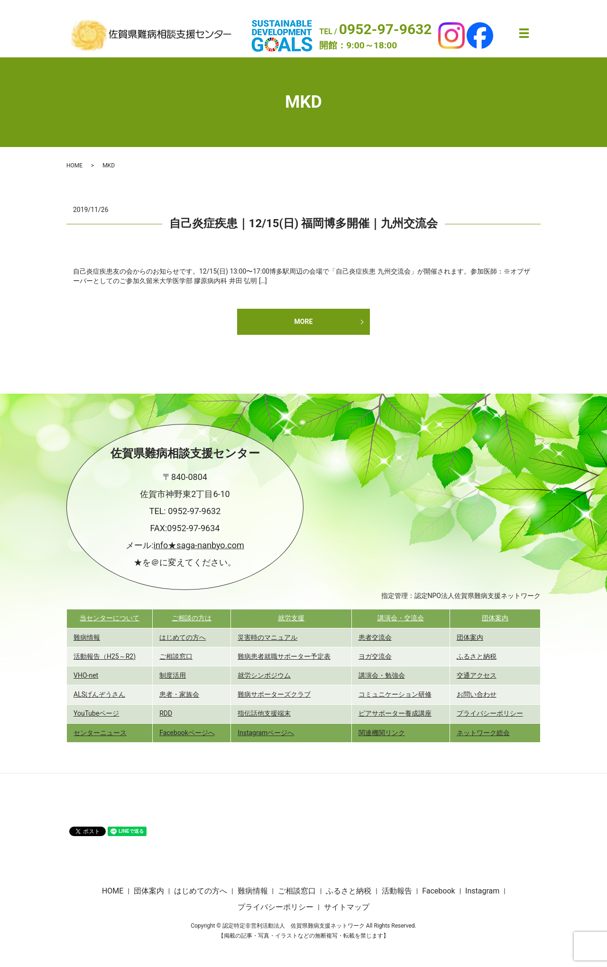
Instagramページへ (266, 733)
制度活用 (172, 675)
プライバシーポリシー (490, 713)
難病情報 (87, 637)
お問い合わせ (477, 694)
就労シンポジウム (264, 675)
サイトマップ (346, 907)
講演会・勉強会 (382, 675)
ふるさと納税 (477, 656)
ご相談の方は (192, 618)
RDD (165, 713)
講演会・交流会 (400, 618)
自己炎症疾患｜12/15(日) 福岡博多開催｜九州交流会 (303, 223)
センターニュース (100, 733)
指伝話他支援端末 (264, 713)
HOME (74, 165)
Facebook (438, 890)
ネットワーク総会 (483, 733)
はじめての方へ (182, 637)
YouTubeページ (96, 713)
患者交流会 (375, 637)
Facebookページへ (187, 733)
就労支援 (291, 618)
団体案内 (495, 618)
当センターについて (109, 618)
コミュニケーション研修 (395, 694)
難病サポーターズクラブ (274, 694)
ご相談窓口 (176, 656)
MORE (303, 321)
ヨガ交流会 (375, 656)
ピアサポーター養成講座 (395, 713)
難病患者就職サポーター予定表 (284, 656)
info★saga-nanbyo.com (199, 545)
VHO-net (86, 675)
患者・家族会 (179, 694)
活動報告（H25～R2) (105, 656)
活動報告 (397, 890)
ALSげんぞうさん (99, 694)
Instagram (482, 890)
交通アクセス (477, 675)
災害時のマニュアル (267, 637)
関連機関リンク (382, 733)
